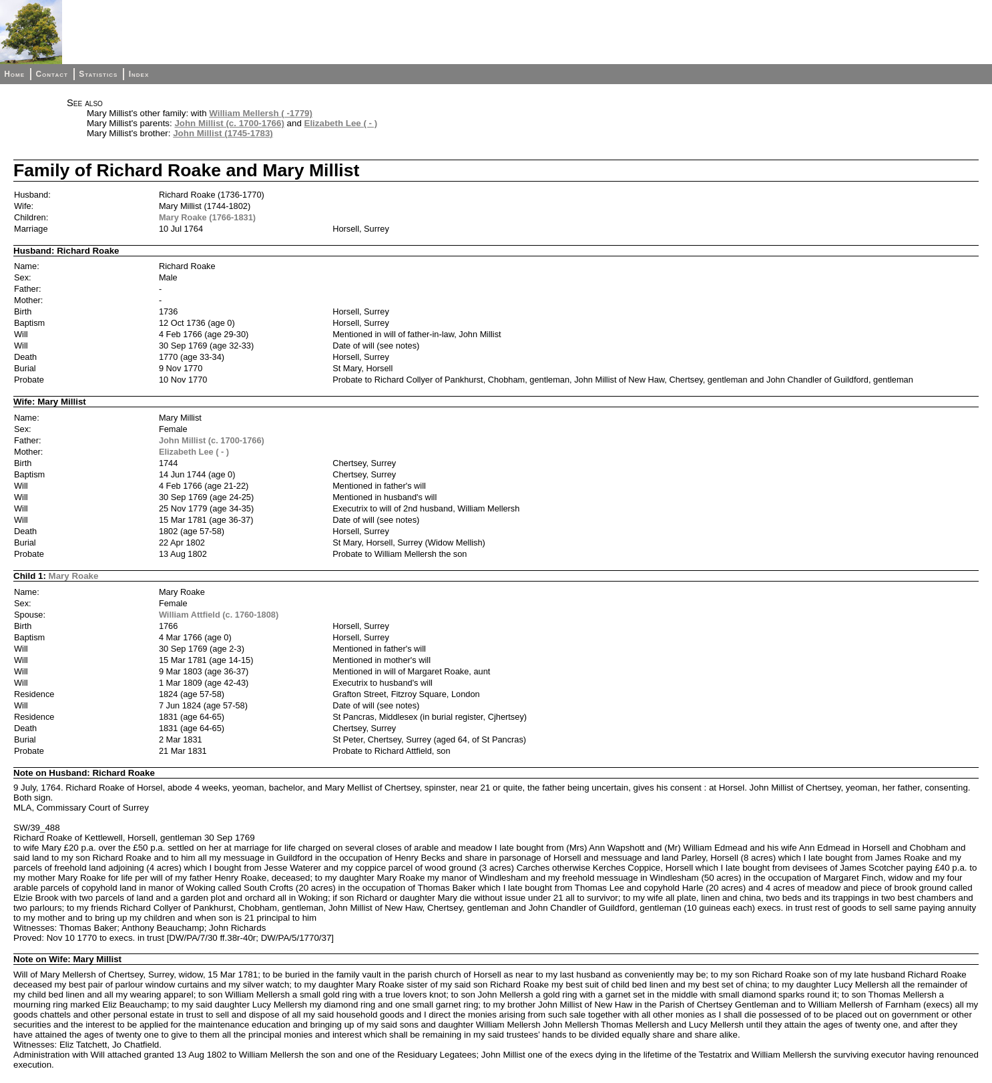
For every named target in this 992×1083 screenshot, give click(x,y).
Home (14, 74)
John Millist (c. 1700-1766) (229, 123)
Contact (51, 74)
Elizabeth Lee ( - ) (341, 123)
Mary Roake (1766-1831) (207, 217)
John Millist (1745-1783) (223, 133)
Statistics (98, 74)
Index (139, 74)
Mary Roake (74, 576)
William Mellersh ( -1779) (260, 113)
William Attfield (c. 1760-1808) (218, 615)
